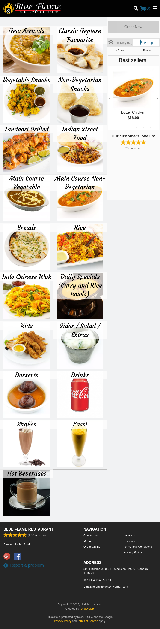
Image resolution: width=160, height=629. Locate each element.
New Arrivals (26, 31)
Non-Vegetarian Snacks (80, 84)
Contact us (90, 535)
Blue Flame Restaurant (28, 529)
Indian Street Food (80, 133)
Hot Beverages (26, 473)
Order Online (91, 546)
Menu (87, 541)
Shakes (26, 424)
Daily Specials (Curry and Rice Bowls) (80, 285)
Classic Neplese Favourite (80, 35)
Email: (105, 586)
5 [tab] (143, 127)
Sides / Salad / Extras (80, 330)
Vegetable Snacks (26, 80)
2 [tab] (123, 127)
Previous (110, 98)
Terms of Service (87, 621)
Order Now (133, 27)
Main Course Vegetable (26, 182)
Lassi (80, 424)
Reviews (129, 541)
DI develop (87, 608)
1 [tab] (116, 127)
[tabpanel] (133, 98)
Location (129, 535)
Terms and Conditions (138, 546)
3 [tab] (129, 127)
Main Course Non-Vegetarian (80, 182)
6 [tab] (150, 127)
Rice (80, 227)
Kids (27, 326)
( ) (145, 8)
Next (156, 98)
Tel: (97, 580)
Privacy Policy (133, 552)
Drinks (80, 375)
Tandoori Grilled (26, 129)
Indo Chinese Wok (26, 277)
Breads (26, 227)
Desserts (26, 375)
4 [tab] (136, 127)
